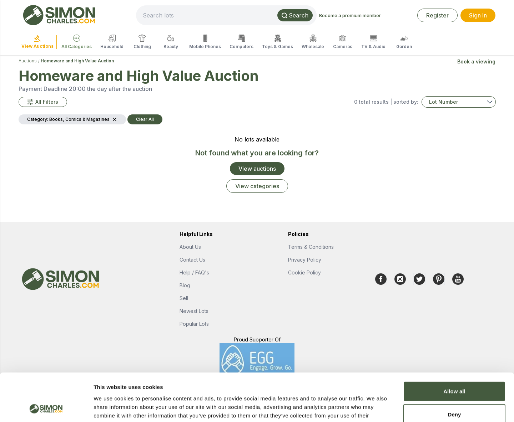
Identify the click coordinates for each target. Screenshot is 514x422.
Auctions (28, 60)
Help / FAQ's (194, 272)
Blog (185, 285)
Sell (184, 298)
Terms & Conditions (311, 247)
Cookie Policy (304, 272)
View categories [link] (257, 186)
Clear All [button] (145, 119)
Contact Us (192, 260)
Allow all (454, 346)
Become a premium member (350, 15)
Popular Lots (194, 324)
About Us (190, 247)
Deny (454, 370)
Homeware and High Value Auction (77, 60)
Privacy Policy (304, 260)
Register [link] (437, 15)
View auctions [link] (257, 168)
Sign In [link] (478, 15)
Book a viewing (476, 61)
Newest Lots (194, 311)
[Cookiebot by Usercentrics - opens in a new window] (46, 408)
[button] (43, 102)
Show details (374, 408)
